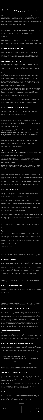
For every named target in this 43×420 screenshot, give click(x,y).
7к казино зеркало (9, 39)
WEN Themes (29, 418)
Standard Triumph (21, 2)
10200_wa (22, 402)
